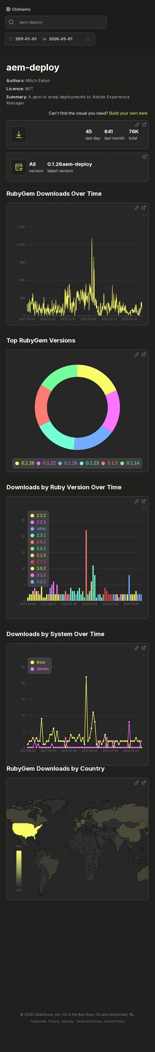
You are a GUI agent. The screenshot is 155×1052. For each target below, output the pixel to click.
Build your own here (128, 113)
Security (68, 1021)
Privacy (54, 1021)
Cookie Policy (114, 1021)
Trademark (38, 1021)
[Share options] (137, 124)
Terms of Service (89, 1021)
